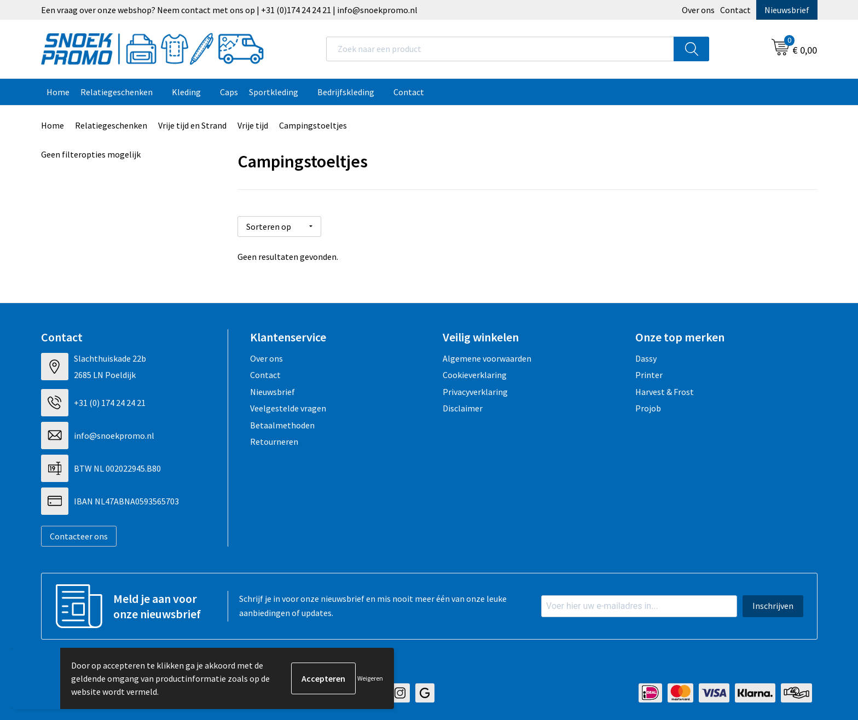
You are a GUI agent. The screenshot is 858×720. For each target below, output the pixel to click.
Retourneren (274, 441)
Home (58, 91)
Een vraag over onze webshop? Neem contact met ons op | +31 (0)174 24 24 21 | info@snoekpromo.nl (229, 9)
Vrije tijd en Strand (192, 125)
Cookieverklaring (475, 374)
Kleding (186, 91)
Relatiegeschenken (116, 91)
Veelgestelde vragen (288, 408)
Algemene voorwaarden (487, 358)
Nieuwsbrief (786, 9)
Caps (229, 91)
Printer (649, 374)
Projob (648, 408)
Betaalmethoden (282, 425)
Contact (735, 9)
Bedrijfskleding (345, 91)
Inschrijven (772, 605)
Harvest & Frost (664, 391)
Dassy (646, 358)
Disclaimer (463, 408)
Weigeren (370, 678)
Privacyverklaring (475, 391)
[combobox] (500, 49)
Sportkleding (273, 91)
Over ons (698, 9)
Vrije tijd (252, 125)
